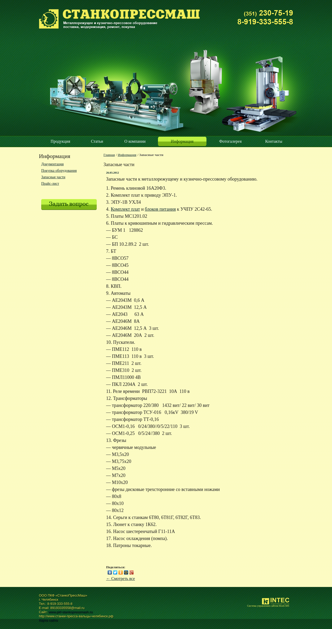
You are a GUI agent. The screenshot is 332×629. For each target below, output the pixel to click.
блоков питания (160, 209)
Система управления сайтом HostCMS (268, 605)
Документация (52, 164)
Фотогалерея (230, 141)
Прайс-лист (50, 184)
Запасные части (53, 177)
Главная (109, 155)
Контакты (273, 141)
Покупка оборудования (59, 171)
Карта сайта (48, 620)
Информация (182, 141)
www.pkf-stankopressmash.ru (71, 612)
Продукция (60, 141)
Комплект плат (125, 209)
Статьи (97, 141)
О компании (135, 141)
